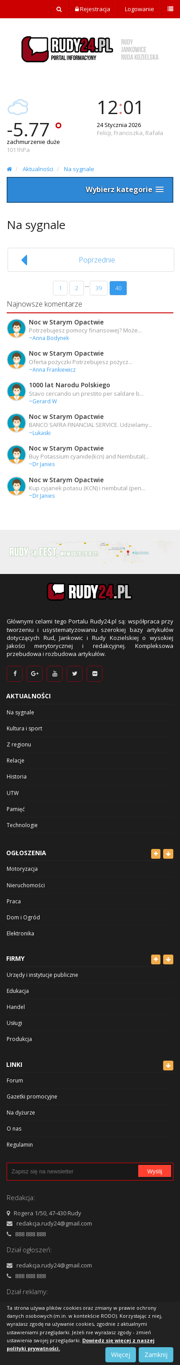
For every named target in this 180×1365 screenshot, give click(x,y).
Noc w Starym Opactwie (66, 322)
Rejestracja (92, 9)
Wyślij (154, 1171)
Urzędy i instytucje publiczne (42, 975)
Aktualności (38, 169)
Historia (17, 776)
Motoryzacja (22, 869)
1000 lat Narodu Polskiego (69, 385)
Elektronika (20, 933)
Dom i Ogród (23, 917)
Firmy (15, 958)
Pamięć (16, 809)
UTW (13, 793)
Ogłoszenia (26, 853)
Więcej (120, 1354)
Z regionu (19, 744)
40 (118, 288)
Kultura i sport (24, 728)
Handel (16, 1007)
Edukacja (18, 991)
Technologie (22, 825)
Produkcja (19, 1039)
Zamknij (156, 1354)
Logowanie (139, 9)
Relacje (15, 760)
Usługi (14, 1023)
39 (99, 288)
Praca (14, 901)
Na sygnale (79, 169)
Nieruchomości (26, 885)
